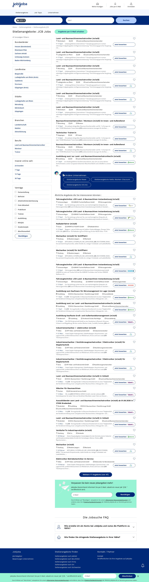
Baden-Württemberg (22, 60)
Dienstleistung (20, 132)
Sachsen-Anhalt (21, 53)
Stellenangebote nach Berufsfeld (67, 559)
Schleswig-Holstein (22, 57)
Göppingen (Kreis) (21, 88)
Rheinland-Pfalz (21, 50)
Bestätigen (23, 236)
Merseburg (19, 104)
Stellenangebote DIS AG (77, 185)
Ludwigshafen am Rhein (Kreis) (26, 77)
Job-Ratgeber (17, 556)
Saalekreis (19, 81)
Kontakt (100, 556)
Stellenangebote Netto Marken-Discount (112, 179)
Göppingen (19, 111)
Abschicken (127, 576)
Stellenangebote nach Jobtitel (66, 556)
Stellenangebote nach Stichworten (68, 567)
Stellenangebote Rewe (76, 179)
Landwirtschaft (20, 125)
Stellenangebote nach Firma (65, 562)
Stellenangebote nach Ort (64, 564)
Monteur (18, 148)
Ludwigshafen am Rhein (24, 101)
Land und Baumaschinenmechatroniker (30, 145)
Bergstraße (19, 74)
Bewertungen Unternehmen (23, 559)
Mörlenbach (19, 108)
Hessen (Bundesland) (23, 46)
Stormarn (18, 84)
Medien (18, 128)
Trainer (17, 152)
